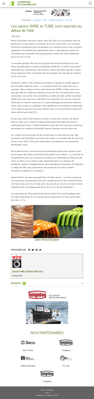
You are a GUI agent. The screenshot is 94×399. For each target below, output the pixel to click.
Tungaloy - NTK (39, 20)
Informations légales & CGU (47, 395)
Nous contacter (47, 390)
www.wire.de (17, 276)
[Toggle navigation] (3, 3)
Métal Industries (56, 20)
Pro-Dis (68, 20)
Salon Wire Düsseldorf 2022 (27, 271)
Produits (47, 283)
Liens (47, 393)
